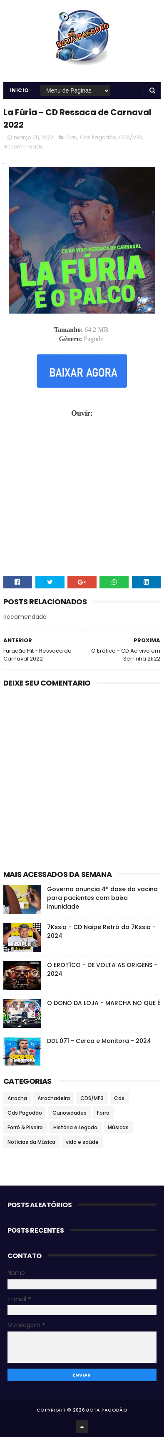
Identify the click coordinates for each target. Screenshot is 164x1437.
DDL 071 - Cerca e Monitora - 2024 (99, 1041)
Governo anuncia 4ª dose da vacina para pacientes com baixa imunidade (102, 898)
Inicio (19, 90)
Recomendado (23, 146)
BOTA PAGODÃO (106, 1410)
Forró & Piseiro (25, 1127)
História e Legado (75, 1127)
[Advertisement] (82, 777)
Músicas (118, 1127)
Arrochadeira (53, 1098)
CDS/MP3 (130, 137)
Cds (71, 137)
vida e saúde (82, 1142)
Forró (103, 1112)
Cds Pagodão (98, 137)
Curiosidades (69, 1112)
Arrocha (17, 1098)
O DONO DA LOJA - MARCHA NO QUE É (103, 1003)
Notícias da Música (31, 1142)
